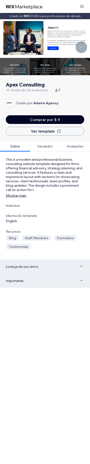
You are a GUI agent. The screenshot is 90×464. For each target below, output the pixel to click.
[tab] (15, 146)
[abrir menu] (82, 6)
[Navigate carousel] (8, 47)
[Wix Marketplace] (24, 6)
